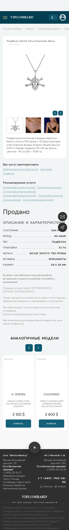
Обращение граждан (14, 476)
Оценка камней (12, 200)
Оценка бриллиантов (50, 195)
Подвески (9, 173)
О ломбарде (9, 482)
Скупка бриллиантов (49, 187)
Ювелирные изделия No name (20, 169)
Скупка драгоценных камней (19, 191)
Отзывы (15, 479)
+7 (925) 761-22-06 (56, 470)
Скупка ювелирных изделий (19, 187)
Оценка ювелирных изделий (19, 195)
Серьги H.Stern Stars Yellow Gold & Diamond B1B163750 (18, 404)
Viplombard (21, 17)
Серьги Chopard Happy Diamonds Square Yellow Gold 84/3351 (51, 404)
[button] (55, 113)
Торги (6, 479)
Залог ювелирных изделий (38, 200)
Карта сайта (24, 482)
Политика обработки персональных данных (15, 487)
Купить (18, 423)
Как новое (46, 169)
